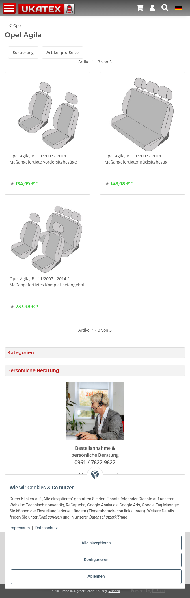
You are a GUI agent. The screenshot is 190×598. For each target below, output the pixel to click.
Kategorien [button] (20, 352)
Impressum (20, 527)
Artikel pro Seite (62, 52)
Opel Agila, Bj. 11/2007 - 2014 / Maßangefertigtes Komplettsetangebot (47, 281)
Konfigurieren (96, 559)
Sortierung (23, 52)
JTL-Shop (158, 590)
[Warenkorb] (139, 8)
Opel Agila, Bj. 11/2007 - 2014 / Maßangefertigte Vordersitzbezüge (43, 159)
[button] (152, 8)
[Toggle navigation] (9, 8)
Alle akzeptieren (96, 543)
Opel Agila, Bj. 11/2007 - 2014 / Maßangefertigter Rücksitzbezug (136, 159)
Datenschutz (46, 527)
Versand (114, 591)
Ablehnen (96, 576)
